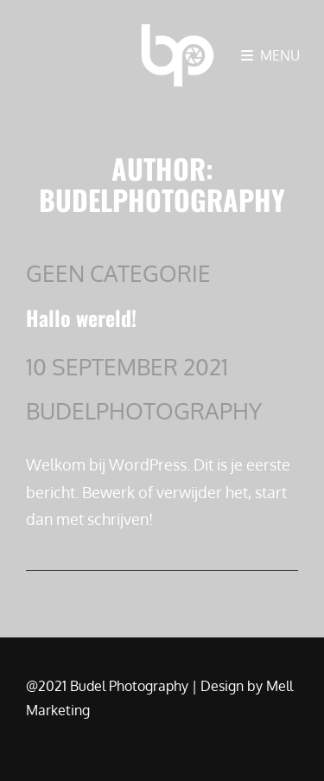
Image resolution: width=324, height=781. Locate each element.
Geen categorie (118, 273)
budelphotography (144, 411)
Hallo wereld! (81, 317)
